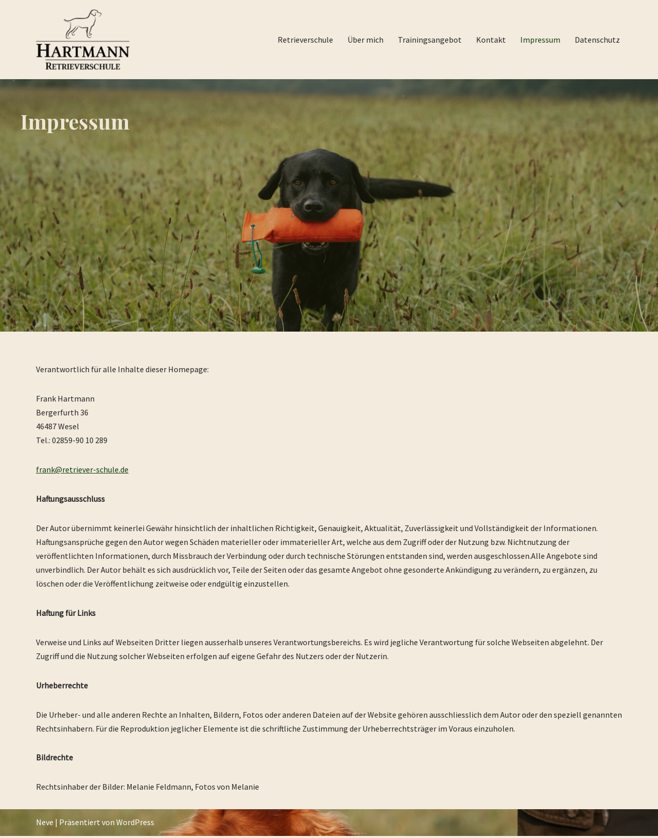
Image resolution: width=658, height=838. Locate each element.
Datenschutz (597, 39)
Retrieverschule (305, 39)
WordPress (135, 824)
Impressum (540, 39)
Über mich (365, 39)
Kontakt (491, 39)
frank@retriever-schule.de (82, 470)
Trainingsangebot (430, 39)
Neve (44, 824)
